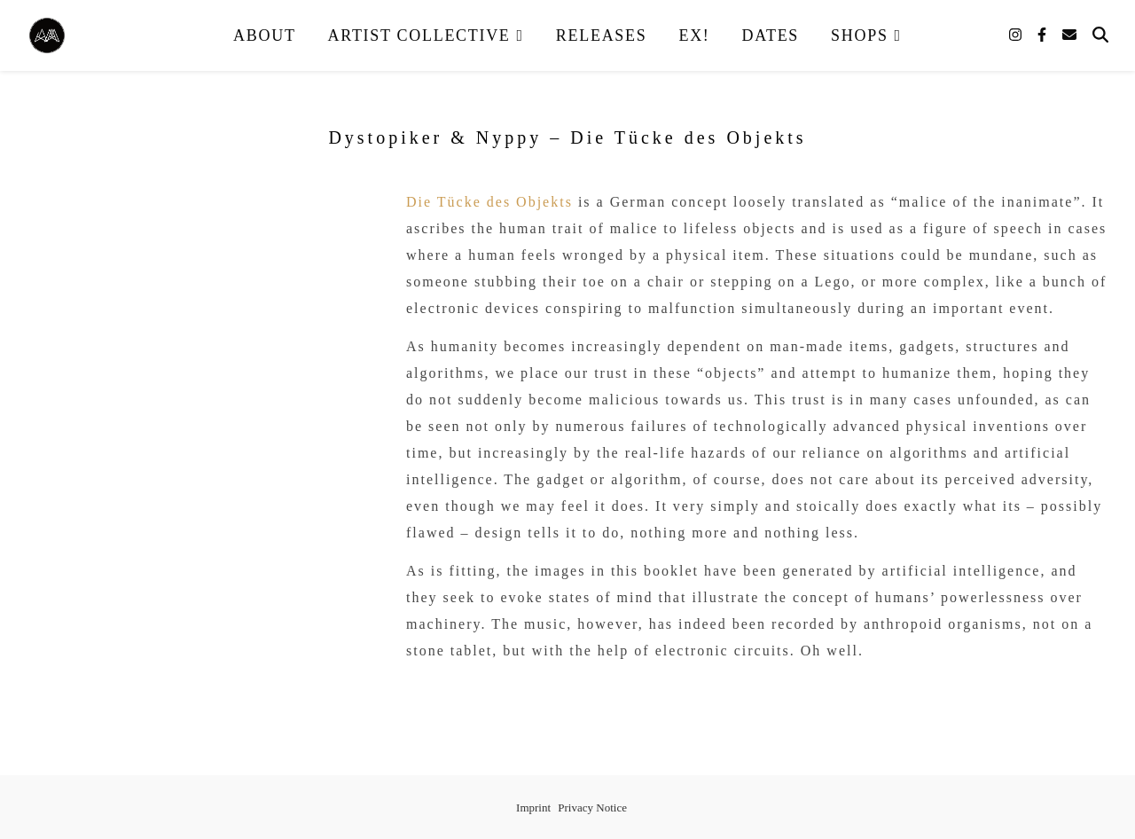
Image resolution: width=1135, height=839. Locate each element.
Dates (771, 35)
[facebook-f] (1043, 35)
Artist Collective (419, 35)
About (264, 35)
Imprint (533, 807)
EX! (693, 35)
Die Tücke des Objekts (489, 201)
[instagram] (1017, 35)
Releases (601, 35)
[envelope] (1069, 35)
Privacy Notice (592, 807)
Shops (859, 35)
